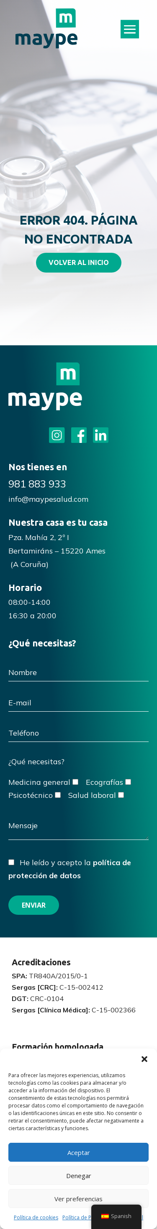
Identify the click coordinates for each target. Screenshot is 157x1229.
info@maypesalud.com (48, 499)
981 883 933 (37, 483)
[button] (144, 1059)
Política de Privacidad (87, 1217)
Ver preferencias (78, 1199)
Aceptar (78, 1152)
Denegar (78, 1175)
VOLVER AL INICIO (79, 262)
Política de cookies (36, 1217)
